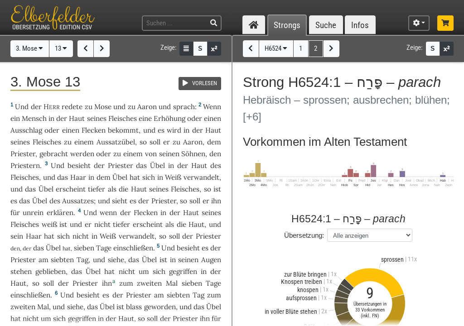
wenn (108, 212)
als (169, 224)
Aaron (147, 106)
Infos (360, 25)
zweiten (149, 283)
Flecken (94, 130)
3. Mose (29, 48)
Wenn (212, 106)
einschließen (133, 248)
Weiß (173, 177)
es (13, 201)
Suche (325, 25)
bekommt (123, 130)
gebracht (53, 153)
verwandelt (201, 177)
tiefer (96, 189)
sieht (119, 201)
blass (134, 306)
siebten (62, 259)
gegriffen (183, 271)
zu (88, 106)
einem (133, 153)
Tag (82, 259)
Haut (77, 118)
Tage (103, 248)
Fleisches (122, 118)
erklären (60, 212)
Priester (22, 153)
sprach (184, 106)
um (144, 271)
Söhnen (193, 153)
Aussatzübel (116, 142)
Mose (102, 106)
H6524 (276, 48)
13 (61, 48)
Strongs (287, 25)
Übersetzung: (304, 235)
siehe (116, 259)
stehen (21, 271)
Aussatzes (78, 201)
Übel (157, 165)
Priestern (25, 165)
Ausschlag (26, 130)
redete (72, 106)
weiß (49, 224)
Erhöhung (169, 118)
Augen (211, 259)
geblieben (50, 271)
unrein (33, 212)
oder (194, 118)
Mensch (34, 118)
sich (159, 271)
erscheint (71, 189)
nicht (102, 224)
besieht (79, 165)
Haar (78, 177)
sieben (84, 248)
